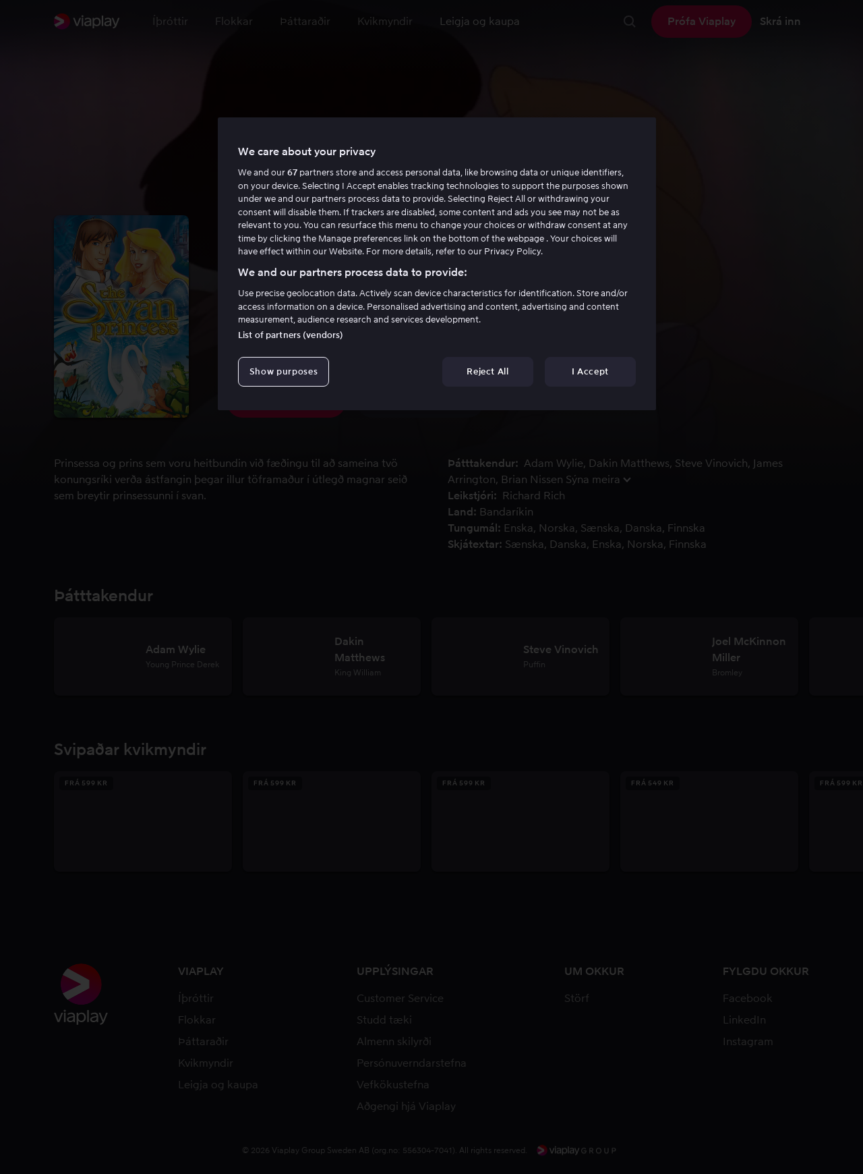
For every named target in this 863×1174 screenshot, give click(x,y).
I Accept (590, 371)
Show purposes (283, 371)
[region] (437, 263)
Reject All (488, 371)
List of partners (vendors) (290, 335)
